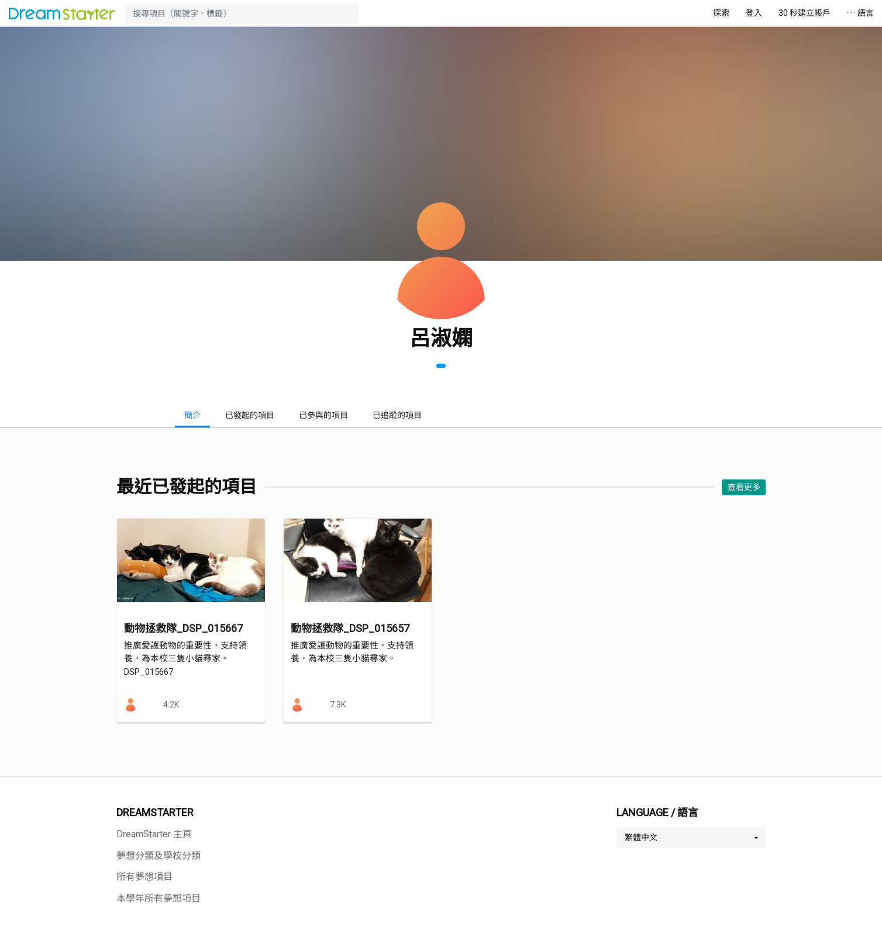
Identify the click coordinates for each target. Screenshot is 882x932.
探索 (721, 13)
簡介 (192, 415)
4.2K (171, 704)
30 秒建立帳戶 (804, 13)
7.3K (338, 704)
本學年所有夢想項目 (158, 898)
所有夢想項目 (144, 876)
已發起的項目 (249, 415)
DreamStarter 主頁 (154, 834)
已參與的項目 (323, 415)
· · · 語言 (860, 13)
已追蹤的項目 (397, 415)
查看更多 (744, 487)
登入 (754, 13)
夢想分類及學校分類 (158, 855)
